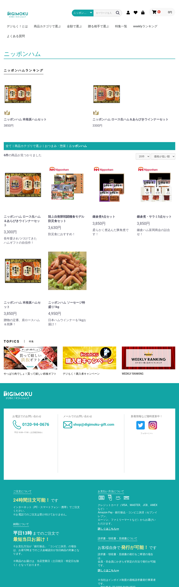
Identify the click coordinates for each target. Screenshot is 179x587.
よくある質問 (16, 36)
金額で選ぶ (74, 26)
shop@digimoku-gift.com (88, 424)
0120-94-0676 (30, 424)
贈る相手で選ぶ (98, 26)
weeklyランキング (145, 26)
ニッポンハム (78, 146)
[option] (45, 105)
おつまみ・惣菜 (55, 146)
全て (9, 146)
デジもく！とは (17, 26)
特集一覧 (121, 26)
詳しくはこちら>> (108, 528)
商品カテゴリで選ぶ (47, 26)
